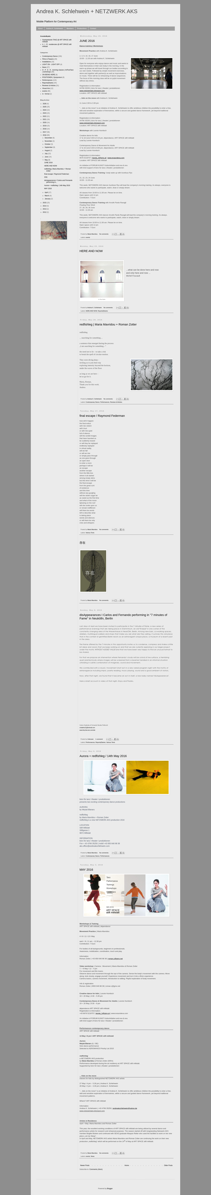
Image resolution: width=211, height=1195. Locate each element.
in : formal (45, 94)
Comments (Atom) (95, 1169)
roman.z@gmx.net (115, 959)
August (47, 150)
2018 (45, 129)
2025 (45, 107)
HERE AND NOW (91, 251)
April (46, 192)
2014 (45, 206)
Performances (104, 402)
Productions (82, 28)
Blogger (109, 1188)
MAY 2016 (86, 869)
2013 (45, 209)
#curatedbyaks (45, 36)
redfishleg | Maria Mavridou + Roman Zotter (108, 324)
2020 (45, 122)
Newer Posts (84, 1165)
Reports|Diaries (103, 311)
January (48, 199)
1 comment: (99, 739)
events (88, 237)
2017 (45, 132)
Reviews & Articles (116, 402)
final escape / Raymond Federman (102, 415)
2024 (45, 110)
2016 (45, 135)
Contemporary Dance (93, 402)
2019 (45, 126)
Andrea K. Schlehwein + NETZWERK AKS (87, 11)
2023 (45, 113)
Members (70, 28)
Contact (93, 28)
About (40, 28)
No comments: (104, 234)
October (48, 144)
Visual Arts (46, 88)
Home (127, 1165)
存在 (82, 542)
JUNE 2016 (87, 40)
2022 (45, 116)
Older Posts (168, 1165)
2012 (45, 212)
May (46, 160)
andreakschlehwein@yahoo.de (125, 1108)
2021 (45, 119)
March (47, 196)
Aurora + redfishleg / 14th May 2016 (103, 756)
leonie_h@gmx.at (103, 1013)
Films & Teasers (48, 59)
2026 (45, 104)
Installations (46, 62)
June (47, 157)
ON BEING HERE (48, 75)
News (92, 1156)
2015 (45, 203)
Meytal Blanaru (85, 1043)
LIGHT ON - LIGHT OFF (51, 64)
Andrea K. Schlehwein (54, 28)
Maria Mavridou (88, 1061)
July (46, 154)
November (49, 141)
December (49, 138)
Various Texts (90, 532)
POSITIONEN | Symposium (52, 77)
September (49, 147)
